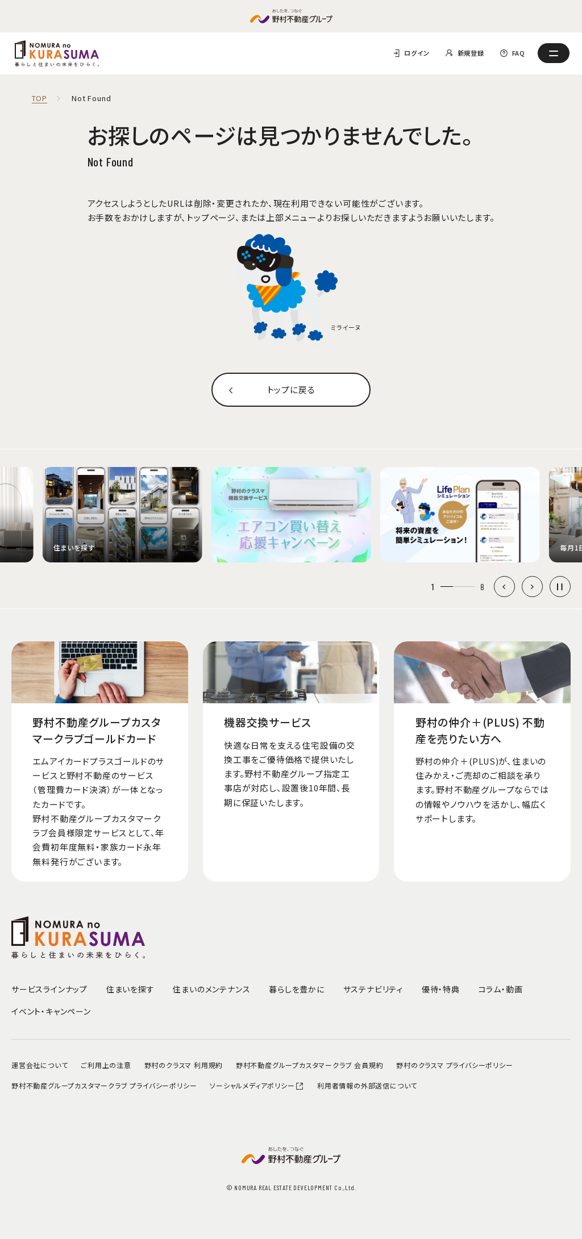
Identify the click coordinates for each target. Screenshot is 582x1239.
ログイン (416, 52)
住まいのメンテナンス (211, 989)
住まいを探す (130, 989)
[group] (122, 515)
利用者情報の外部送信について (367, 1085)
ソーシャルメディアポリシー (257, 1085)
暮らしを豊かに (297, 989)
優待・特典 (441, 989)
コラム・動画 (501, 989)
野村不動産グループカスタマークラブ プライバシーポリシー (104, 1085)
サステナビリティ (373, 989)
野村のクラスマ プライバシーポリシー (454, 1065)
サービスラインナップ (49, 989)
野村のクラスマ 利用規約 (183, 1065)
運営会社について (39, 1065)
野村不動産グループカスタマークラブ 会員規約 (310, 1065)
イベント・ (51, 1011)
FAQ (518, 52)
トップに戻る (291, 389)
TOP (39, 98)
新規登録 (471, 52)
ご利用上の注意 (106, 1065)
